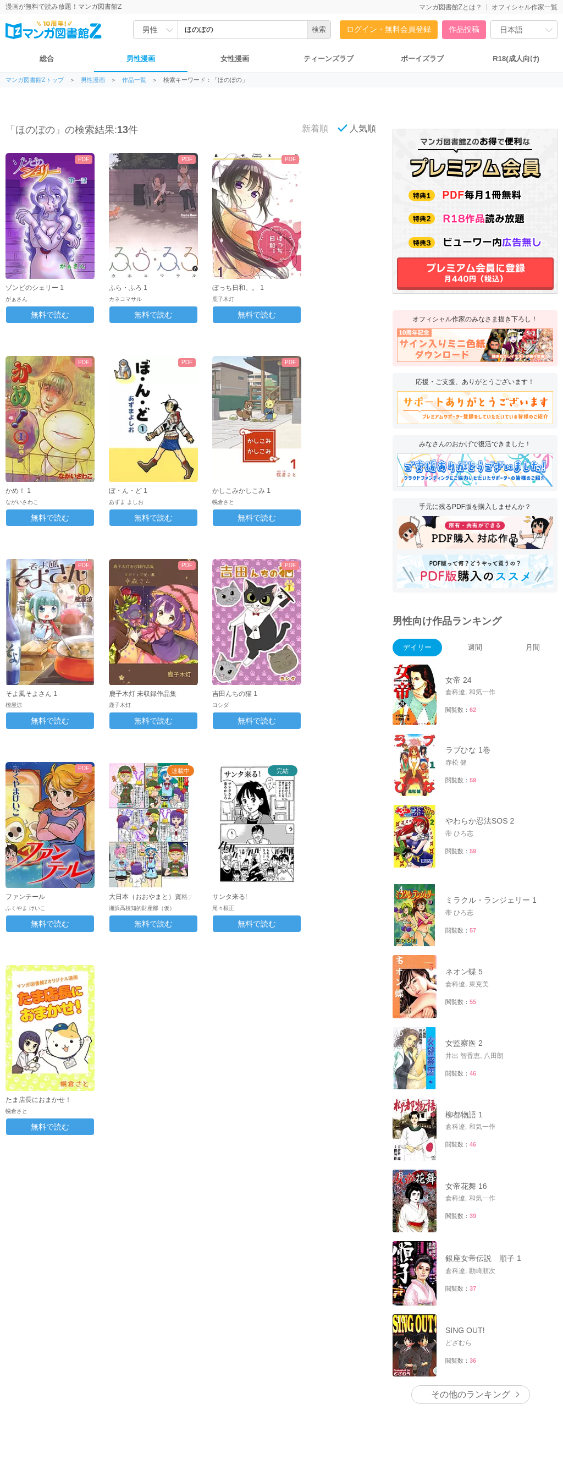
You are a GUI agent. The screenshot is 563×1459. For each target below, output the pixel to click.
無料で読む (50, 314)
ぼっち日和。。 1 (238, 288)
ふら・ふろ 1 (128, 288)
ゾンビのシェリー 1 (34, 288)
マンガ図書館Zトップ (34, 80)
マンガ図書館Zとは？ (450, 7)
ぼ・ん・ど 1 (128, 491)
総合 (47, 58)
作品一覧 (134, 80)
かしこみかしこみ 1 (241, 491)
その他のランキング (470, 1298)
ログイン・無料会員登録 (388, 29)
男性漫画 (140, 58)
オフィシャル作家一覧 (525, 7)
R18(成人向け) (516, 58)
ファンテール (25, 897)
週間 (475, 647)
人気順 (357, 128)
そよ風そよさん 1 (31, 694)
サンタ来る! (229, 897)
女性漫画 (234, 58)
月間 (533, 647)
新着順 (309, 128)
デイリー (417, 647)
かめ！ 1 (18, 491)
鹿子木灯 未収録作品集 (142, 694)
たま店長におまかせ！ (38, 1100)
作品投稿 (464, 29)
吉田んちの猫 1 (234, 694)
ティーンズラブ (328, 58)
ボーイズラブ (422, 58)
